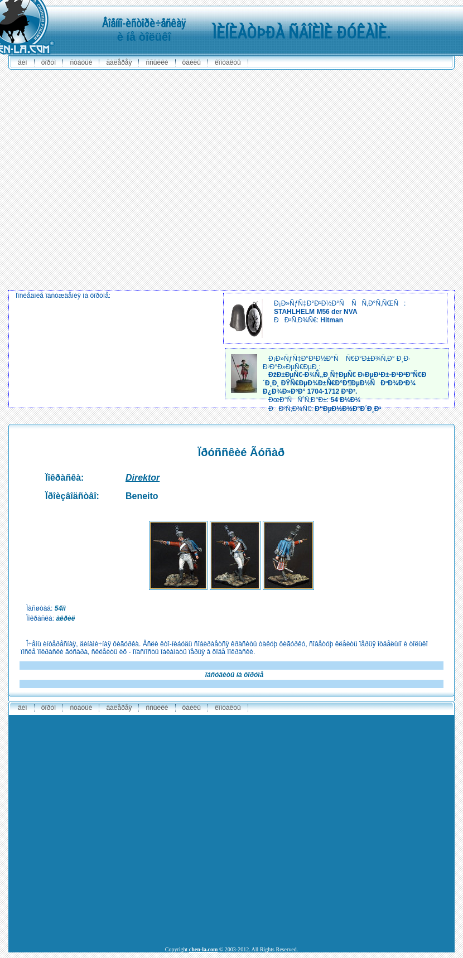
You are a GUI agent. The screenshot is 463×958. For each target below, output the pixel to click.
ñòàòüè (81, 62)
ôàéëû (191, 62)
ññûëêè (157, 62)
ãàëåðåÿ (119, 62)
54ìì (60, 608)
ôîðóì (48, 62)
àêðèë (65, 618)
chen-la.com (203, 949)
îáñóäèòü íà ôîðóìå (234, 675)
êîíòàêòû (228, 62)
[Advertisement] (107, 179)
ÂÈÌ (22, 62)
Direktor (143, 477)
